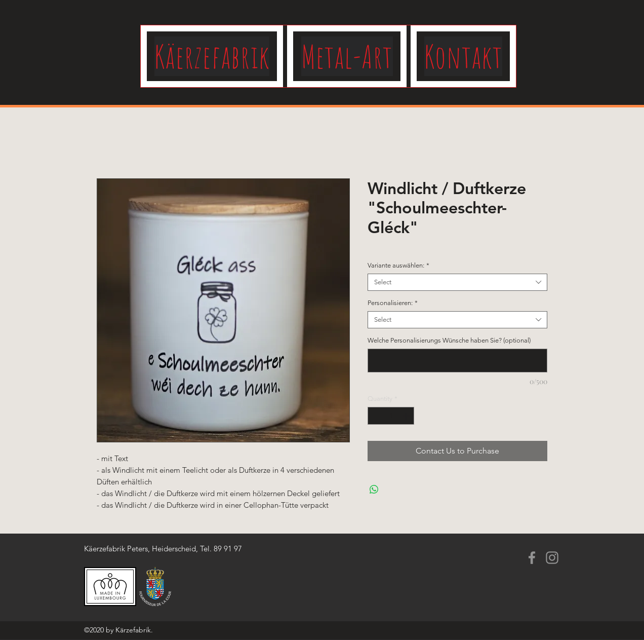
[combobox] (457, 282)
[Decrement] (375, 416)
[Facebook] (532, 557)
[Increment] (407, 416)
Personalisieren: (393, 303)
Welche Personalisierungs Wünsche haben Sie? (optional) (449, 340)
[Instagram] (552, 557)
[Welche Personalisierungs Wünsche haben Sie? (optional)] (457, 360)
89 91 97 (228, 548)
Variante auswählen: (398, 265)
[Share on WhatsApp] (374, 489)
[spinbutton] (391, 416)
